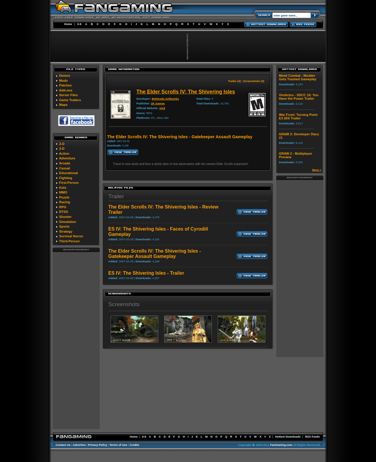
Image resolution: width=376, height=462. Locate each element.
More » (316, 169)
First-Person (69, 182)
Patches (65, 85)
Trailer (116, 196)
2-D (61, 144)
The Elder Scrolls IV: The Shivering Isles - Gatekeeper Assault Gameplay (154, 253)
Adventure (67, 158)
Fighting (65, 178)
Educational (68, 173)
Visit (162, 108)
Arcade (64, 163)
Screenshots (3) (253, 81)
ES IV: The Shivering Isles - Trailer (146, 273)
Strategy (65, 231)
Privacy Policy (97, 444)
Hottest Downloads (288, 436)
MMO (63, 192)
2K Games (158, 103)
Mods (63, 80)
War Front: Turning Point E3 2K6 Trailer (298, 116)
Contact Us (63, 444)
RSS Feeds (312, 436)
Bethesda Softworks (165, 98)
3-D (61, 148)
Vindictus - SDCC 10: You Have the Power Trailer (298, 96)
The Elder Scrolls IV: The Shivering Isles (186, 92)
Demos (64, 75)
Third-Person (69, 241)
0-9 (79, 24)
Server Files (68, 95)
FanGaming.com (281, 444)
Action (64, 153)
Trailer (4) (234, 81)
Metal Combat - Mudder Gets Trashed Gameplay (297, 77)
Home (68, 24)
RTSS (63, 212)
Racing (64, 202)
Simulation (67, 222)
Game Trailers (70, 100)
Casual (64, 168)
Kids (62, 187)
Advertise (79, 444)
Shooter (65, 217)
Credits (134, 444)
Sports (64, 226)
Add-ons (65, 90)
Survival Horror (71, 236)
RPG (62, 207)
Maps (63, 104)
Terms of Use (118, 444)
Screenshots (124, 304)
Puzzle (64, 197)
